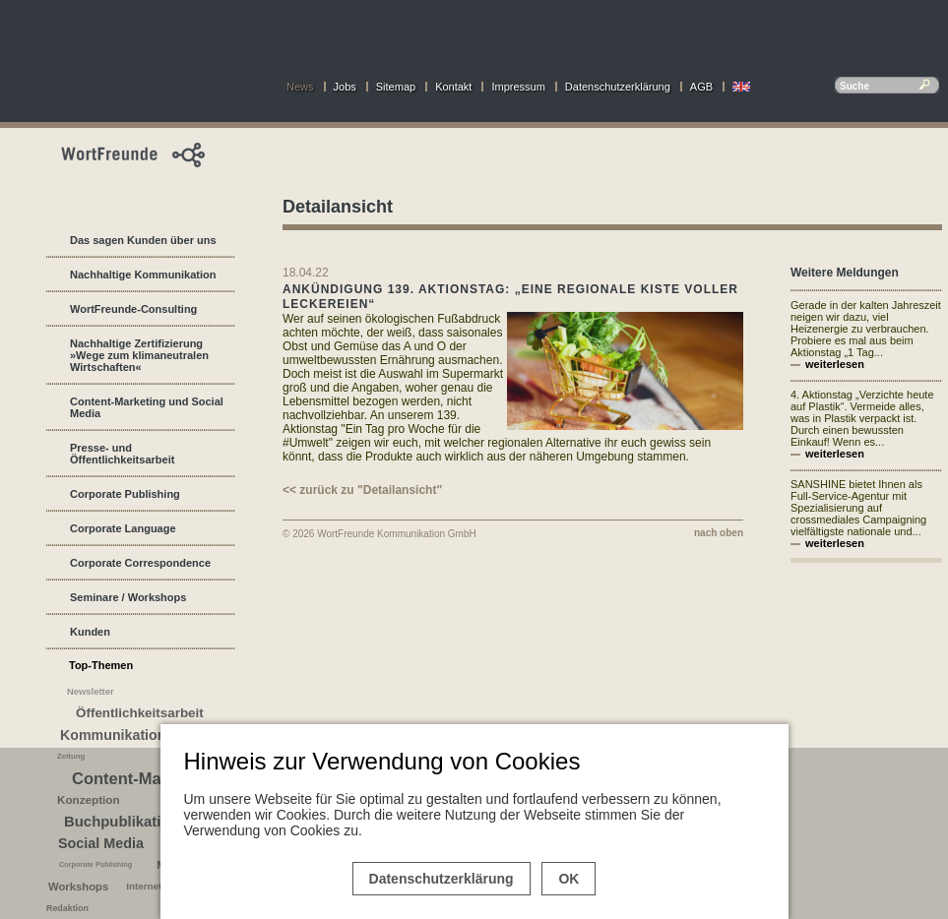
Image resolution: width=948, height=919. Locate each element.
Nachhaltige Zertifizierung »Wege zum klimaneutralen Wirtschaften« (139, 355)
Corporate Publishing (125, 494)
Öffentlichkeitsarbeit (140, 712)
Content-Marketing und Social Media (146, 407)
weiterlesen (834, 364)
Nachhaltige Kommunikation (143, 274)
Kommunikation (112, 735)
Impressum (517, 86)
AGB (701, 86)
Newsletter (90, 691)
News (300, 86)
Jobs (345, 86)
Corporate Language (123, 528)
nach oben (718, 532)
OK (568, 879)
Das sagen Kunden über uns (143, 240)
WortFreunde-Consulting (133, 309)
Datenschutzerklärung (617, 86)
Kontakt (453, 86)
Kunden (90, 632)
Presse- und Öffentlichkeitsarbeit (122, 453)
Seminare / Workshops (128, 597)
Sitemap (395, 86)
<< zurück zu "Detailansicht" (362, 490)
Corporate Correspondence (140, 563)
